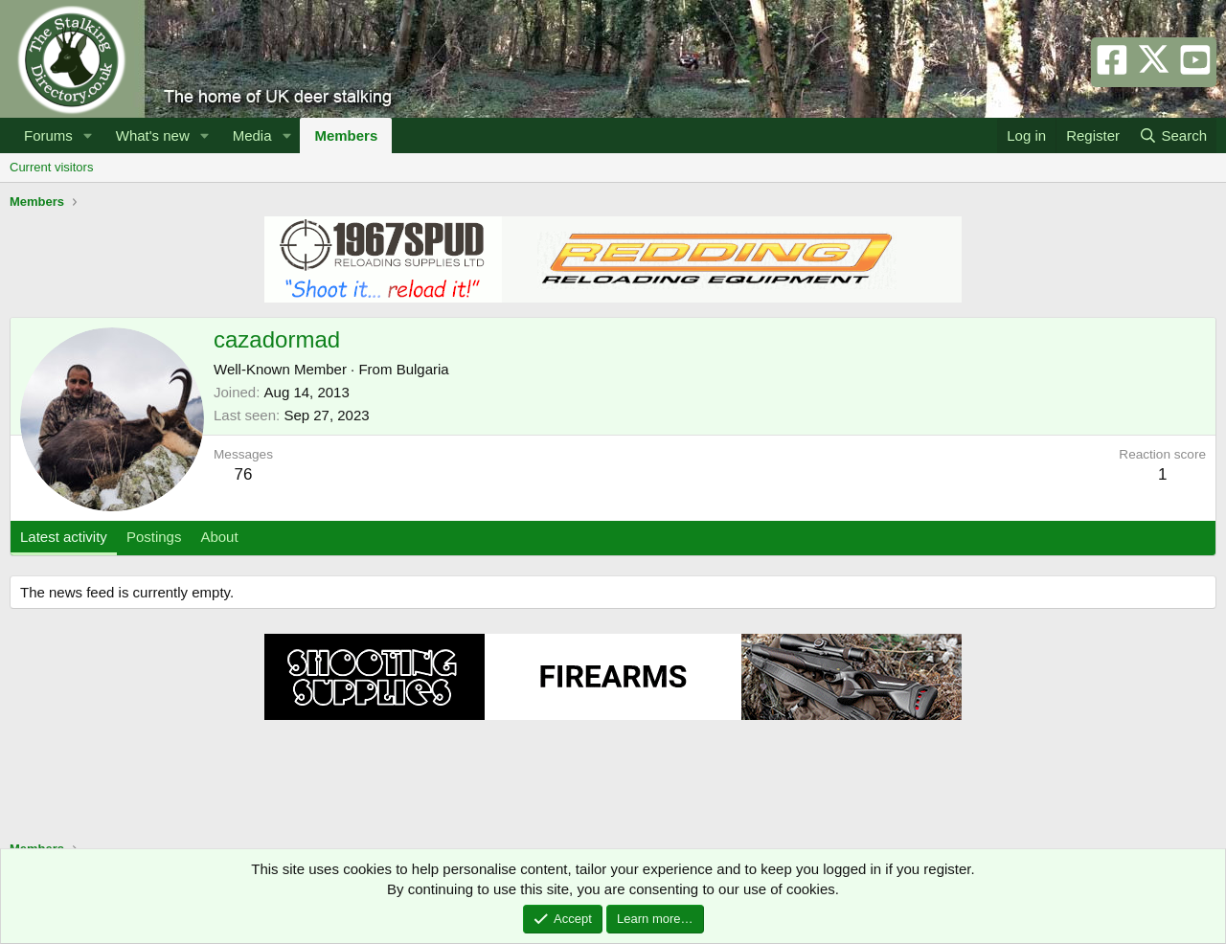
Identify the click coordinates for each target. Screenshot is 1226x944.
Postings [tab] (154, 536)
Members (345, 135)
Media (252, 135)
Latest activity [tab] (63, 536)
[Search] (1172, 135)
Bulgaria (423, 369)
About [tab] (219, 536)
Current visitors (51, 167)
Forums (48, 135)
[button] (88, 135)
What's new (153, 135)
